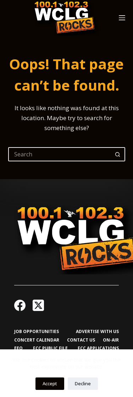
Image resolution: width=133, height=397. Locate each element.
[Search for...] (59, 154)
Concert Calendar (36, 340)
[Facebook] (20, 305)
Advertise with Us (97, 331)
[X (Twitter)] (38, 305)
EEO (18, 348)
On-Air (111, 340)
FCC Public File (50, 348)
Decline (83, 383)
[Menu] (122, 18)
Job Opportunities (36, 331)
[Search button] (118, 154)
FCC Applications (98, 348)
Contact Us (81, 340)
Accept (50, 383)
